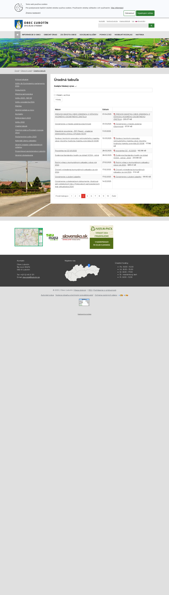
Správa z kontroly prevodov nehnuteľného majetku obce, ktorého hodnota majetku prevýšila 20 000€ (129, 141)
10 (108, 196)
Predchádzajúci (62, 196)
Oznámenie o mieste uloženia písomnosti (73, 124)
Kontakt (102, 21)
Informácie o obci (31, 35)
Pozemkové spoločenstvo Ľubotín (30, 151)
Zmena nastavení (33, 13)
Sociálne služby (88, 35)
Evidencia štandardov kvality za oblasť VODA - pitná (77, 155)
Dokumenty (20, 90)
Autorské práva (47, 295)
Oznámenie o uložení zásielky (68, 177)
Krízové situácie (21, 79)
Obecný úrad (50, 35)
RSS (133, 21)
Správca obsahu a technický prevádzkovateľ (74, 295)
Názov (58, 109)
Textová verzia (112, 21)
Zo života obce (68, 35)
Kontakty (19, 114)
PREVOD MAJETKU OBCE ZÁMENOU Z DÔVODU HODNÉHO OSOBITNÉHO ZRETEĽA (131, 116)
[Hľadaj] (123, 25)
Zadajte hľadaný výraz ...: (65, 86)
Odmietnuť (129, 13)
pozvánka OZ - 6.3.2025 (126, 151)
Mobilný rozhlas (123, 35)
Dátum (105, 109)
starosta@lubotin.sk (31, 277)
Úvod (17, 71)
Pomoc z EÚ (105, 35)
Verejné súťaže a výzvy (24, 110)
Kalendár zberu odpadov (25, 141)
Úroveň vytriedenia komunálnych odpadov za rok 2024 (129, 171)
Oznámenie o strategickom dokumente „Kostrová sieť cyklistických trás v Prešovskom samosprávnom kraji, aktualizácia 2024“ (77, 184)
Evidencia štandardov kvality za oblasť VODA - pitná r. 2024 (130, 156)
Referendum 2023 (23, 118)
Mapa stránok (124, 21)
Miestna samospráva (24, 94)
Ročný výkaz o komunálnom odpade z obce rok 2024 (131, 163)
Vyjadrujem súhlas (145, 13)
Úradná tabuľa (39, 71)
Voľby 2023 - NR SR (23, 98)
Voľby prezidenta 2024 (24, 102)
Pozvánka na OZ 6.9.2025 (66, 151)
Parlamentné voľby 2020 (26, 137)
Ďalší (114, 196)
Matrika (140, 35)
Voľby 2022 (20, 122)
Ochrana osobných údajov (106, 295)
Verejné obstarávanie (24, 155)
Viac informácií (117, 8)
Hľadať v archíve (62, 95)
